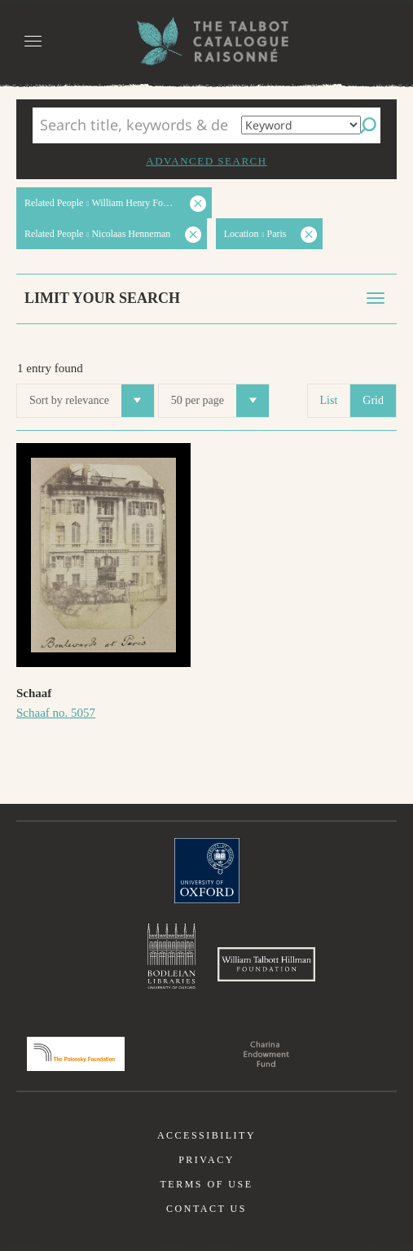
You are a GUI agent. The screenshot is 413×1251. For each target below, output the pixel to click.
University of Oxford (206, 870)
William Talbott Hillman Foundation (266, 964)
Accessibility (206, 1135)
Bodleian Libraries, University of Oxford (171, 956)
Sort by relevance (91, 400)
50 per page (220, 400)
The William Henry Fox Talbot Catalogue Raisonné (206, 41)
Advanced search (206, 161)
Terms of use (206, 1184)
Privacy (206, 1159)
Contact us (206, 1208)
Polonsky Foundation (76, 1053)
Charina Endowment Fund (266, 1053)
